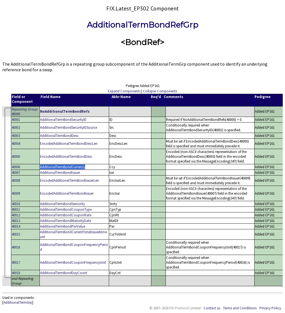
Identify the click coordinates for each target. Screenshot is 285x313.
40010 (16, 203)
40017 (16, 262)
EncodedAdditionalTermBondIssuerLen (69, 180)
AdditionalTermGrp (17, 302)
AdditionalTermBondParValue (62, 226)
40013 (16, 220)
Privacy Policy (270, 308)
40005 (16, 156)
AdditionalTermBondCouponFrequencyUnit (73, 262)
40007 (16, 172)
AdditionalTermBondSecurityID (63, 119)
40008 (16, 180)
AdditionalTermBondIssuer (60, 172)
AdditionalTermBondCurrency (62, 167)
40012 (16, 215)
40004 (16, 143)
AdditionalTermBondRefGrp (142, 25)
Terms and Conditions (240, 308)
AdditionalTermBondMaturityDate (65, 220)
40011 (16, 209)
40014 (16, 226)
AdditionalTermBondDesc (59, 135)
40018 (16, 272)
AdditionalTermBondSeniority (62, 203)
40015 (16, 234)
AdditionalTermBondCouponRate (65, 215)
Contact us (212, 308)
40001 (16, 119)
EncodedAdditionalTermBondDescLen (69, 143)
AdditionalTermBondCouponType (66, 209)
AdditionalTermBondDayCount (63, 272)
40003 (16, 135)
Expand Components (124, 91)
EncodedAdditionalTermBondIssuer (67, 193)
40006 (16, 167)
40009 (16, 193)
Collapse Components (160, 91)
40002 (16, 127)
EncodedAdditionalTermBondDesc (66, 156)
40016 (16, 247)
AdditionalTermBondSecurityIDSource (68, 127)
